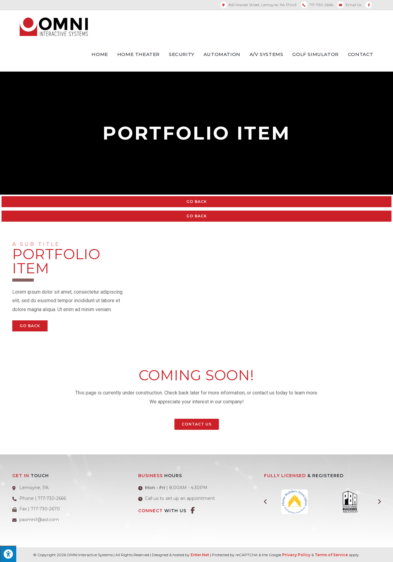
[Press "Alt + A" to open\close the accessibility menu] (8, 554)
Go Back (196, 201)
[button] (196, 424)
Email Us (353, 4)
